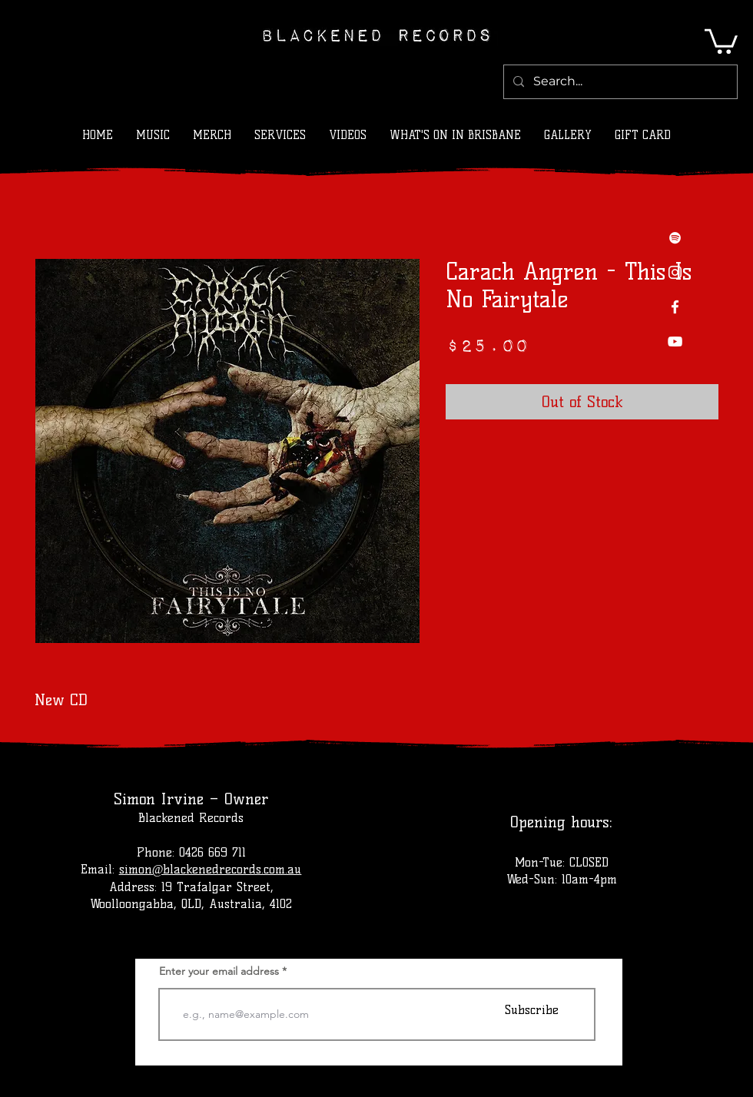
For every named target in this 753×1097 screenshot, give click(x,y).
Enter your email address (219, 971)
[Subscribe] (531, 1009)
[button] (721, 40)
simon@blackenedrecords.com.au (210, 869)
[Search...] (619, 81)
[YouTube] (675, 341)
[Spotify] (675, 238)
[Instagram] (675, 272)
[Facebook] (675, 307)
